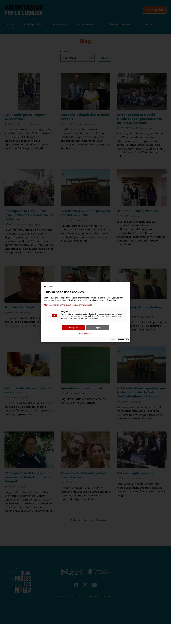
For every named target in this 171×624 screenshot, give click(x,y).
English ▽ (48, 287)
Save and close (85, 334)
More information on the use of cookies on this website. (68, 305)
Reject (97, 328)
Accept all (73, 328)
